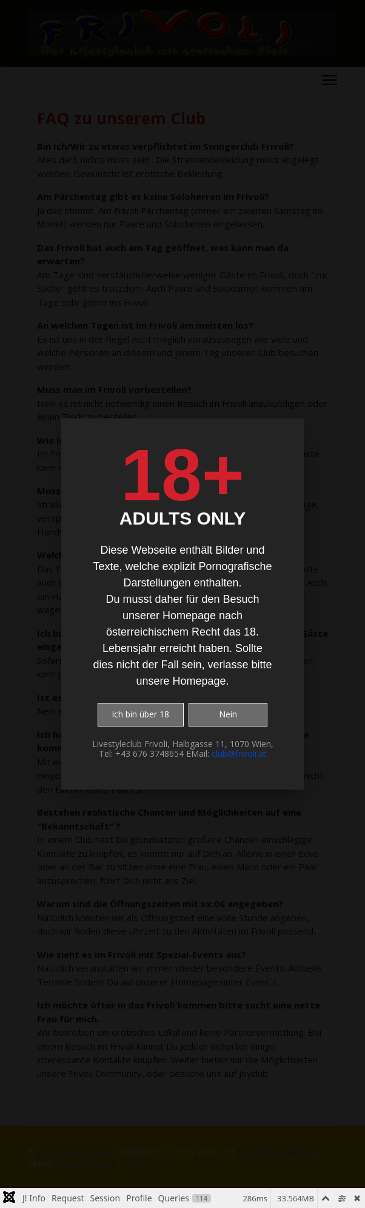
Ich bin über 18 (140, 714)
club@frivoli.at (239, 753)
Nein (228, 714)
